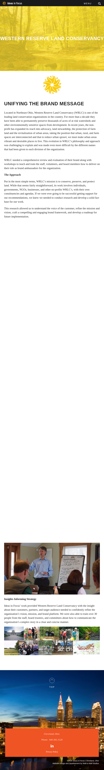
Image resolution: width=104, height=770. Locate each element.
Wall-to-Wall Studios (91, 763)
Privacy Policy (52, 752)
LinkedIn (52, 746)
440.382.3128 (51, 740)
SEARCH (99, 3)
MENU (88, 3)
